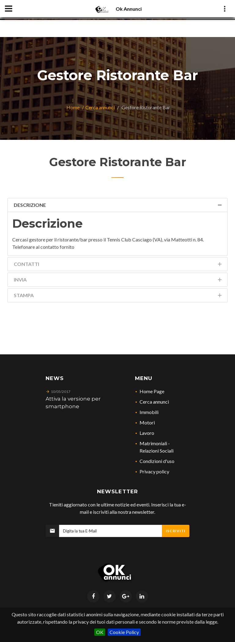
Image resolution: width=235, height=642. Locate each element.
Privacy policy (154, 471)
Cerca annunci (100, 107)
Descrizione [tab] (118, 206)
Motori (147, 422)
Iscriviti (175, 530)
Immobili (149, 412)
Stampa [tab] (118, 296)
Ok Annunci (129, 9)
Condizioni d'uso (157, 461)
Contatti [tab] (118, 265)
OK (99, 632)
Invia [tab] (118, 280)
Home (73, 107)
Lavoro (147, 433)
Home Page (152, 391)
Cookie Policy (124, 632)
